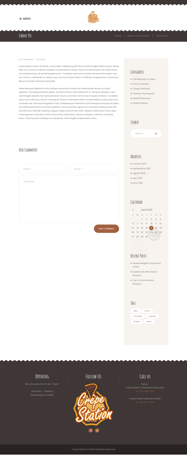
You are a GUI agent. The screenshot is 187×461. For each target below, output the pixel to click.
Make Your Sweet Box (138, 35)
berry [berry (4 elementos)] (136, 311)
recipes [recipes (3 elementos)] (151, 322)
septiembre (141, 168)
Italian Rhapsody (141, 98)
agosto (139, 173)
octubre (139, 163)
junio (138, 183)
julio (137, 178)
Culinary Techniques (143, 93)
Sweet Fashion (140, 103)
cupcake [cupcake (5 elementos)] (138, 322)
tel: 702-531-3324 (145, 408)
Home (118, 35)
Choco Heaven (141, 83)
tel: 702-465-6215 (145, 397)
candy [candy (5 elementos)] (148, 311)
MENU (27, 19)
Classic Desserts (141, 88)
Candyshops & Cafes (144, 79)
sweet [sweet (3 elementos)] (136, 327)
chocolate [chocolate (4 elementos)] (138, 316)
